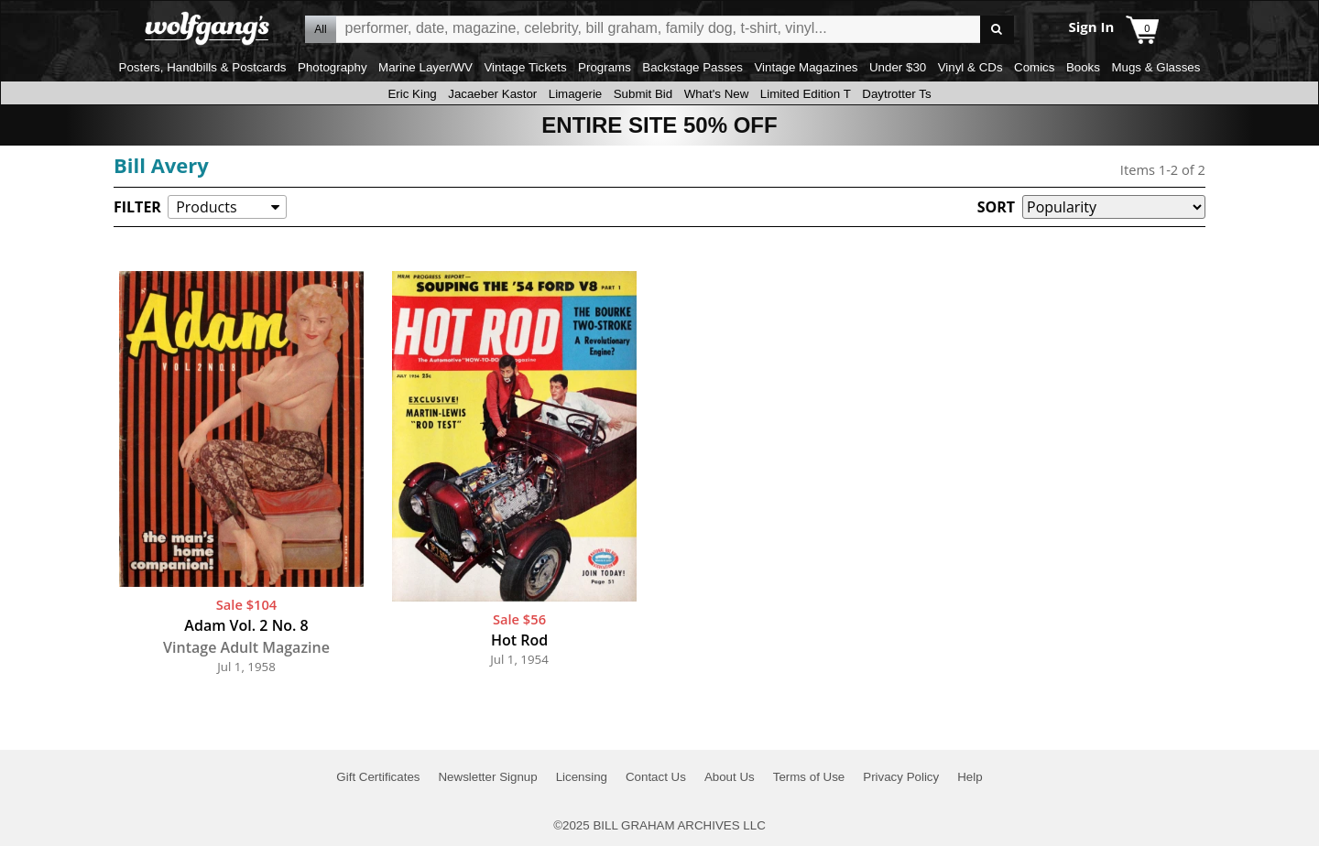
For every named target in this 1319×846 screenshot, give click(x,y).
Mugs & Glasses (1155, 67)
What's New (716, 94)
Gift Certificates (378, 777)
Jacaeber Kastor (492, 94)
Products (206, 207)
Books (1083, 67)
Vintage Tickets (525, 67)
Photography (332, 67)
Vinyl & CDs (970, 67)
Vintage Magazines (805, 67)
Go (997, 30)
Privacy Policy (901, 777)
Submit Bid (643, 94)
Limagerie (576, 94)
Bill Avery (161, 165)
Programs (604, 67)
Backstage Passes (692, 67)
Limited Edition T (805, 94)
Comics (1034, 67)
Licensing (581, 777)
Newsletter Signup (487, 777)
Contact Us (656, 777)
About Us (729, 777)
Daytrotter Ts (896, 94)
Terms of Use (809, 777)
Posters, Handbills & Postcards (203, 67)
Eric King (411, 94)
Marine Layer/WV (425, 67)
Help (969, 777)
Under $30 (897, 67)
